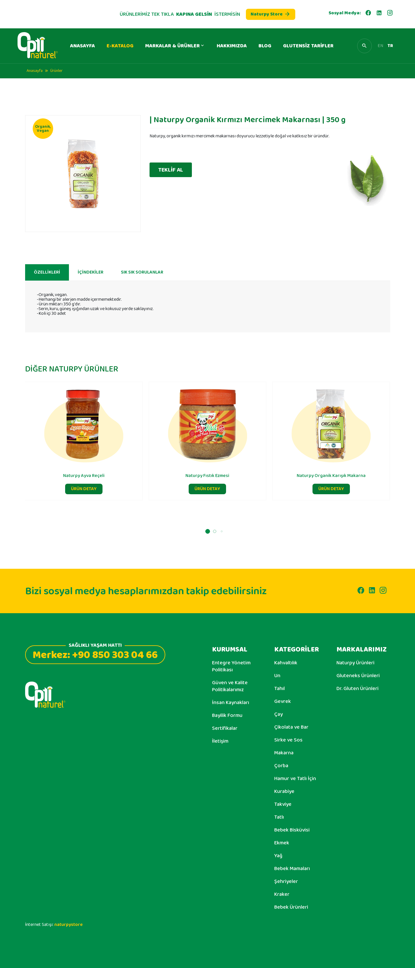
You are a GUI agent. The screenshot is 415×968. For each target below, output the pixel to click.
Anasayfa (35, 71)
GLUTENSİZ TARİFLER (308, 46)
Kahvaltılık (285, 662)
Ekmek (281, 842)
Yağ (278, 855)
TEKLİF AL (170, 169)
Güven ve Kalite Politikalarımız (230, 686)
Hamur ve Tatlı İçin (295, 778)
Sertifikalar (224, 728)
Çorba (281, 765)
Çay (278, 714)
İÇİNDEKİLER (90, 295)
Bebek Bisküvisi (292, 830)
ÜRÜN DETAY (84, 511)
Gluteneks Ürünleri (358, 675)
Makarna (284, 752)
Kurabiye (284, 791)
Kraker (281, 894)
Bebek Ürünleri (291, 907)
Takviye (282, 804)
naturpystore (68, 924)
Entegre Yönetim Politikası (231, 666)
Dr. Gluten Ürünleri (357, 688)
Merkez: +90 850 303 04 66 (95, 654)
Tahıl (279, 688)
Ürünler (56, 71)
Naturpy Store (271, 14)
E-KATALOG (120, 46)
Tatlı (279, 817)
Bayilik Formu (227, 715)
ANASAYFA (82, 46)
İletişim (220, 741)
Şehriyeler (286, 881)
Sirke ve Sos (288, 740)
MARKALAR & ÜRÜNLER (175, 46)
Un (277, 675)
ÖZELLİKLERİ (47, 295)
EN (380, 45)
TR (390, 45)
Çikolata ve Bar (291, 727)
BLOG (264, 46)
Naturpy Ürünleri (355, 662)
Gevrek (282, 701)
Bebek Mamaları (292, 868)
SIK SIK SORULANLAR (142, 295)
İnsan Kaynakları (230, 702)
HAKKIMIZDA (232, 46)
